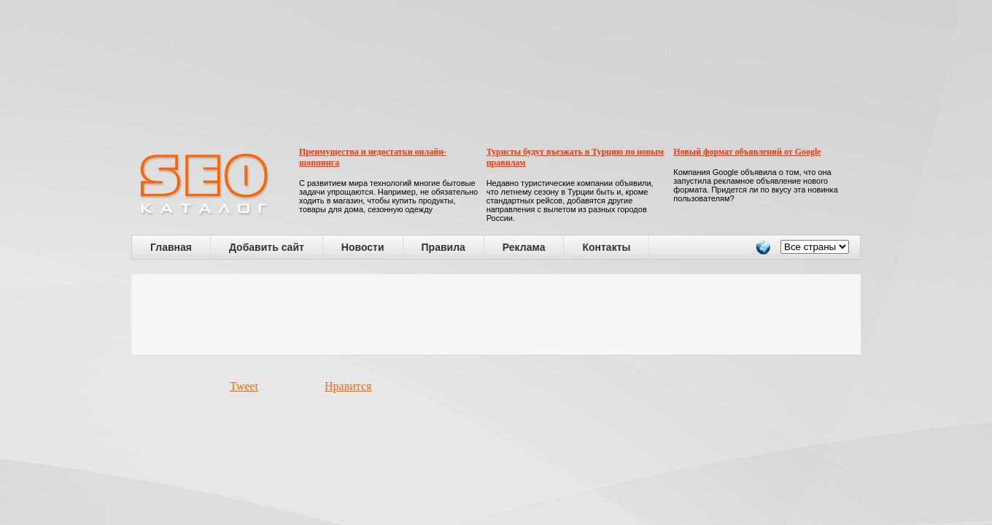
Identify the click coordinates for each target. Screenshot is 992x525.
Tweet (244, 386)
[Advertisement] (496, 314)
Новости (362, 247)
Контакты (606, 247)
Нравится (348, 386)
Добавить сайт (266, 247)
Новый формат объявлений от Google (747, 152)
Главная (171, 247)
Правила (443, 247)
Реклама (524, 247)
